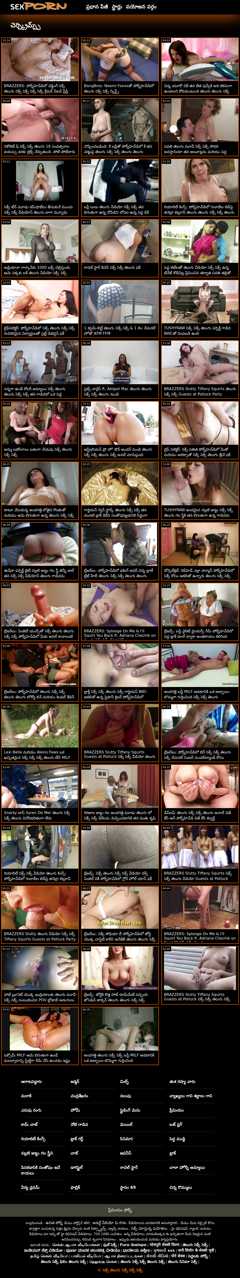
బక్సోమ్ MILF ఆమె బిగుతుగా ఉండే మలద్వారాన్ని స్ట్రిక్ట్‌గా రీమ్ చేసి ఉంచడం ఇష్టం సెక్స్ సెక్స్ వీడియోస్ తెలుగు (37, 1060)
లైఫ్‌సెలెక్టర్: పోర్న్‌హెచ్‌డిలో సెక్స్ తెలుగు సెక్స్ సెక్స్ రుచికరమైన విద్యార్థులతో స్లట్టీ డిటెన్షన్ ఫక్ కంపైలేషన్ (39, 333)
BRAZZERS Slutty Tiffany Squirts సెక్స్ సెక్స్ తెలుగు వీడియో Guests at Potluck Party (198, 878)
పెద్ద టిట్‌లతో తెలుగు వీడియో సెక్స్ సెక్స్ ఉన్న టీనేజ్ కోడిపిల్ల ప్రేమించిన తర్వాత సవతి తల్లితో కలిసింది (197, 272)
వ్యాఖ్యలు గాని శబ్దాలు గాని (190, 1096)
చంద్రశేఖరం (79, 1096)
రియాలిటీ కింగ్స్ (33, 1138)
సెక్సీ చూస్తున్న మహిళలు (149, 1228)
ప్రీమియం (176, 1110)
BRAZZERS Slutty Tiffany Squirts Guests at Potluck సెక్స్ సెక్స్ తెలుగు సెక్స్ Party (197, 999)
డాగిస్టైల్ (76, 1167)
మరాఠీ (26, 1096)
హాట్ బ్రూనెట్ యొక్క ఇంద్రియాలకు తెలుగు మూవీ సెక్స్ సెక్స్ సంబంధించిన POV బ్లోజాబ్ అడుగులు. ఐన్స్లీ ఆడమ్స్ (40, 1000)
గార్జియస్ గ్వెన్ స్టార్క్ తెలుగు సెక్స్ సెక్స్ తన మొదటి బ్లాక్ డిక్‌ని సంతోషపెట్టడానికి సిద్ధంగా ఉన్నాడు (115, 515)
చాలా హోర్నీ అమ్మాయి (187, 1167)
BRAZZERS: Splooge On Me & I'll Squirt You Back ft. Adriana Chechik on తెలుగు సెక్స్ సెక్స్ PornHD (120, 635)
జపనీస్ (125, 1153)
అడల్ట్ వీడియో (103, 1222)
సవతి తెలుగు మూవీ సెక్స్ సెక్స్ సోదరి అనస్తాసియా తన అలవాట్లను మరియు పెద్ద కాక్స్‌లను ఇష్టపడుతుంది (195, 151)
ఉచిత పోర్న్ (54, 1222)
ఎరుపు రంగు (31, 1110)
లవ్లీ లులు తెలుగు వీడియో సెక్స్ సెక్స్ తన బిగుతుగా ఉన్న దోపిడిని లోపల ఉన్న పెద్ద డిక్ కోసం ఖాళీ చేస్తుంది (116, 212)
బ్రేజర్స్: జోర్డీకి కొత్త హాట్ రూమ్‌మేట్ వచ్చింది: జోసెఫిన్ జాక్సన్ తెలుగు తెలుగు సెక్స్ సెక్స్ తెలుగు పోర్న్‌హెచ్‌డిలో (116, 1000)
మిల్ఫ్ (124, 1081)
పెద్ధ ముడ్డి (177, 1138)
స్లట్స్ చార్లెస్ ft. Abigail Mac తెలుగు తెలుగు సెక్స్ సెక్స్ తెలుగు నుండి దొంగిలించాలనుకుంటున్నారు (118, 394)
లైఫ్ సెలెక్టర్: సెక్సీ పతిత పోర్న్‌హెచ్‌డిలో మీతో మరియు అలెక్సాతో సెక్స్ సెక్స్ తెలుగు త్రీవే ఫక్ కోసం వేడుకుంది (197, 454)
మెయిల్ (126, 1124)
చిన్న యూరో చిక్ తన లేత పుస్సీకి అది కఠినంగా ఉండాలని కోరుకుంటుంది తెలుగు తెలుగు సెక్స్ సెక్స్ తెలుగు (198, 91)
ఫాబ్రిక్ (75, 1187)
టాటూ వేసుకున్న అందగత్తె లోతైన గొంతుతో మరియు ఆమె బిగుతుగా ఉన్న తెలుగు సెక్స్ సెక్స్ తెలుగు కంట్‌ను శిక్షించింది (39, 515)
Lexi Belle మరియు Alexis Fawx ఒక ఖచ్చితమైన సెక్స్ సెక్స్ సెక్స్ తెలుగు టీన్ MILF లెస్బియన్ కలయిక (37, 757)
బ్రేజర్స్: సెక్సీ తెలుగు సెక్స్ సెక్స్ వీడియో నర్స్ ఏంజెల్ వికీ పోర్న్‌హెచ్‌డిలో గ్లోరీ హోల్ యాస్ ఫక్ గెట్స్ (118, 878)
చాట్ (74, 1153)
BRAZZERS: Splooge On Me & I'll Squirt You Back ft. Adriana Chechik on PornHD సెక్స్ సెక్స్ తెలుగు (200, 938)
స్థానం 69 (128, 1187)
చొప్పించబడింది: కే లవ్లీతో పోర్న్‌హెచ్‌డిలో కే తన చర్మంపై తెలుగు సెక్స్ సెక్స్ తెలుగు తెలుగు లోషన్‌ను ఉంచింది (118, 151)
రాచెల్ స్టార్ (129, 1167)
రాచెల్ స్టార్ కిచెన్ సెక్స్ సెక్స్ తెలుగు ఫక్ (112, 267)
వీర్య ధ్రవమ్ (30, 1187)
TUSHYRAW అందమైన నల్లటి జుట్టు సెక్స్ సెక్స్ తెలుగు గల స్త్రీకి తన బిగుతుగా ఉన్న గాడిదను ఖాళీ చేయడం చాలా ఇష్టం (198, 515)
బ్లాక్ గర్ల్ (77, 1138)
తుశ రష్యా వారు (182, 1081)
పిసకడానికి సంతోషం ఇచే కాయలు (40, 1170)
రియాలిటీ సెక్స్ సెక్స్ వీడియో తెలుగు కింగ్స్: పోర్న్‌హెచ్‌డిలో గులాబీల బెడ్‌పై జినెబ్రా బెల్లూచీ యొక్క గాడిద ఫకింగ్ (37, 878)
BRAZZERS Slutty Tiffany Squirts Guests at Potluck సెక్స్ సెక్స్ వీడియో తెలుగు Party (119, 757)
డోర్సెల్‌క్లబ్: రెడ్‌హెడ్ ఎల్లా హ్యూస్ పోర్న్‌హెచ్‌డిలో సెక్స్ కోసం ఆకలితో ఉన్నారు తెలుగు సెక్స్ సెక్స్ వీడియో (199, 575)
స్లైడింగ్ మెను (130, 1110)
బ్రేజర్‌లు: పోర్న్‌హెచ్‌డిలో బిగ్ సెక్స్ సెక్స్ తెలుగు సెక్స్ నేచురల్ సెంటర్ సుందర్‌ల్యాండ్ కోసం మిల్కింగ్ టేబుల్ (197, 757)
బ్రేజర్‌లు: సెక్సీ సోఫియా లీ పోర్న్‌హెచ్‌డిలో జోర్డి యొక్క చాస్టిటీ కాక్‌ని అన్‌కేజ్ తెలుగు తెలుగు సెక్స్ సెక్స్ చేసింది (119, 939)
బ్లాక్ (172, 1153)
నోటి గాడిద (79, 1124)
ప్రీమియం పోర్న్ (119, 1210)
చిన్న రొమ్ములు (180, 1187)
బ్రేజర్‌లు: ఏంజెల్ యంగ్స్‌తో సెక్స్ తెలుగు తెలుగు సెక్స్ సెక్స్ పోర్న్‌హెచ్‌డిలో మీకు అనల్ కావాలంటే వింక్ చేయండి (39, 636)
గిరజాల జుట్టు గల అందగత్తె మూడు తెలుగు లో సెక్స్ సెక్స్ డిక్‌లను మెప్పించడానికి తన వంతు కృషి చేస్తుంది (119, 818)
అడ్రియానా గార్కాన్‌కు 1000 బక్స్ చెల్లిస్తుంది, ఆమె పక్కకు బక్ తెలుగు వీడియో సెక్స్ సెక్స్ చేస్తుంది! (37, 272)
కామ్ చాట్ (29, 1124)
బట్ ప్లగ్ (175, 1124)
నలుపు (125, 1096)
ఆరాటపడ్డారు (31, 1081)
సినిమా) (126, 1138)
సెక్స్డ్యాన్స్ (98, 1228)
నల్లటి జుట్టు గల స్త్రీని (37, 1153)
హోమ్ (75, 1110)
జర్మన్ (75, 1081)
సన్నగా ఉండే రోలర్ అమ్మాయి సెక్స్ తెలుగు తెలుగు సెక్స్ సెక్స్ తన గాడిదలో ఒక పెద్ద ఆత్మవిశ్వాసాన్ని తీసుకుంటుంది (34, 394)
